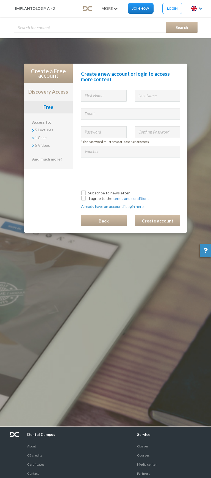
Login (172, 8)
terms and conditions (131, 198)
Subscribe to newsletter (106, 193)
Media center (147, 464)
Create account (157, 220)
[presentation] (123, 173)
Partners (143, 473)
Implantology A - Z (35, 8)
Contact (33, 473)
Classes (143, 446)
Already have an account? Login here (112, 206)
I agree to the (115, 198)
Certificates (36, 464)
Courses (143, 455)
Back (104, 220)
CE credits (34, 455)
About (31, 446)
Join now (140, 8)
